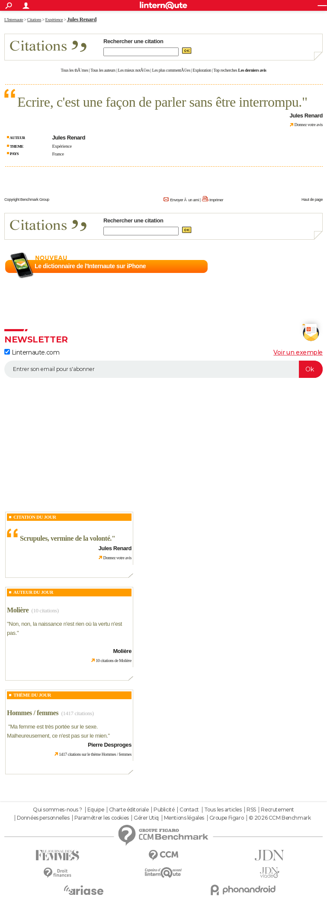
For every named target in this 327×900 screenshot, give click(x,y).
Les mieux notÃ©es (134, 70)
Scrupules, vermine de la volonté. (66, 538)
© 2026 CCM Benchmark (280, 818)
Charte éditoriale (129, 810)
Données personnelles (43, 818)
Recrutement (277, 810)
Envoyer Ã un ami (184, 200)
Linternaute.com (31, 352)
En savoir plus (304, 266)
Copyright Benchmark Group (26, 199)
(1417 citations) (77, 713)
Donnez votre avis (308, 124)
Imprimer (216, 200)
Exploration (201, 70)
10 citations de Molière (113, 660)
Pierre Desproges (109, 745)
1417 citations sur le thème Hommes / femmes (95, 754)
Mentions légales (184, 818)
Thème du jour (32, 694)
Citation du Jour (34, 517)
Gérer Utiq (146, 818)
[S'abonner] (163, 369)
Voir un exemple (298, 352)
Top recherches (225, 70)
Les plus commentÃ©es (171, 70)
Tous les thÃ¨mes (74, 70)
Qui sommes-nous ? (57, 810)
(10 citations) (44, 610)
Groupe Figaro (226, 818)
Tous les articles (223, 810)
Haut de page (312, 199)
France (58, 153)
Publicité (164, 810)
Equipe (95, 810)
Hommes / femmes (32, 712)
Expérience (61, 146)
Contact (189, 810)
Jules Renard (81, 19)
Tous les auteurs (102, 70)
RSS (251, 810)
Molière (18, 610)
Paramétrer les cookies (101, 818)
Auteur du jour (33, 592)
